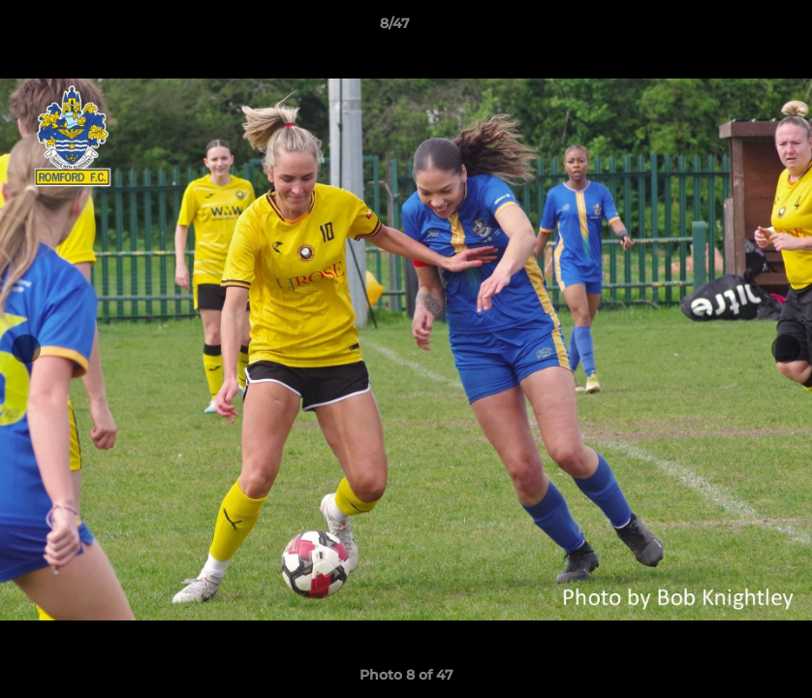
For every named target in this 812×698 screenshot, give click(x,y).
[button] (730, 28)
